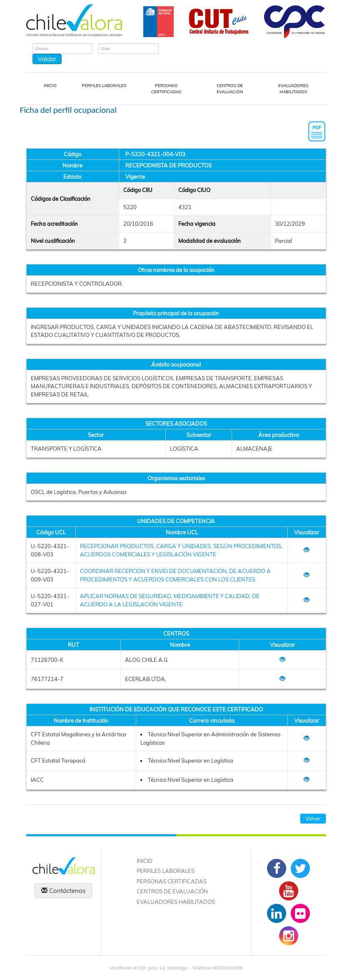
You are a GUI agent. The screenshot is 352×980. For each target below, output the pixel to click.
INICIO (50, 85)
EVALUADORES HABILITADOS (293, 89)
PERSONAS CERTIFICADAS (166, 89)
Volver (313, 818)
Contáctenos (63, 891)
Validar (47, 59)
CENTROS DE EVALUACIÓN (230, 89)
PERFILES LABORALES (104, 85)
